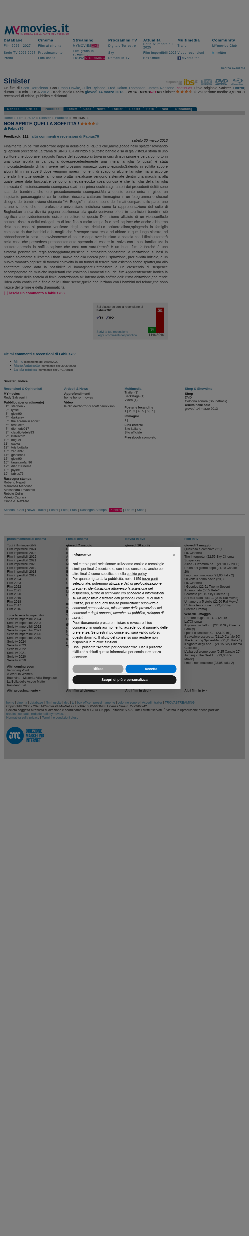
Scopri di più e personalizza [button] (125, 680)
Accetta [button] (151, 669)
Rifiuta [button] (98, 669)
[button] (174, 555)
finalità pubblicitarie (124, 603)
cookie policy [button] (136, 574)
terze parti (150, 579)
